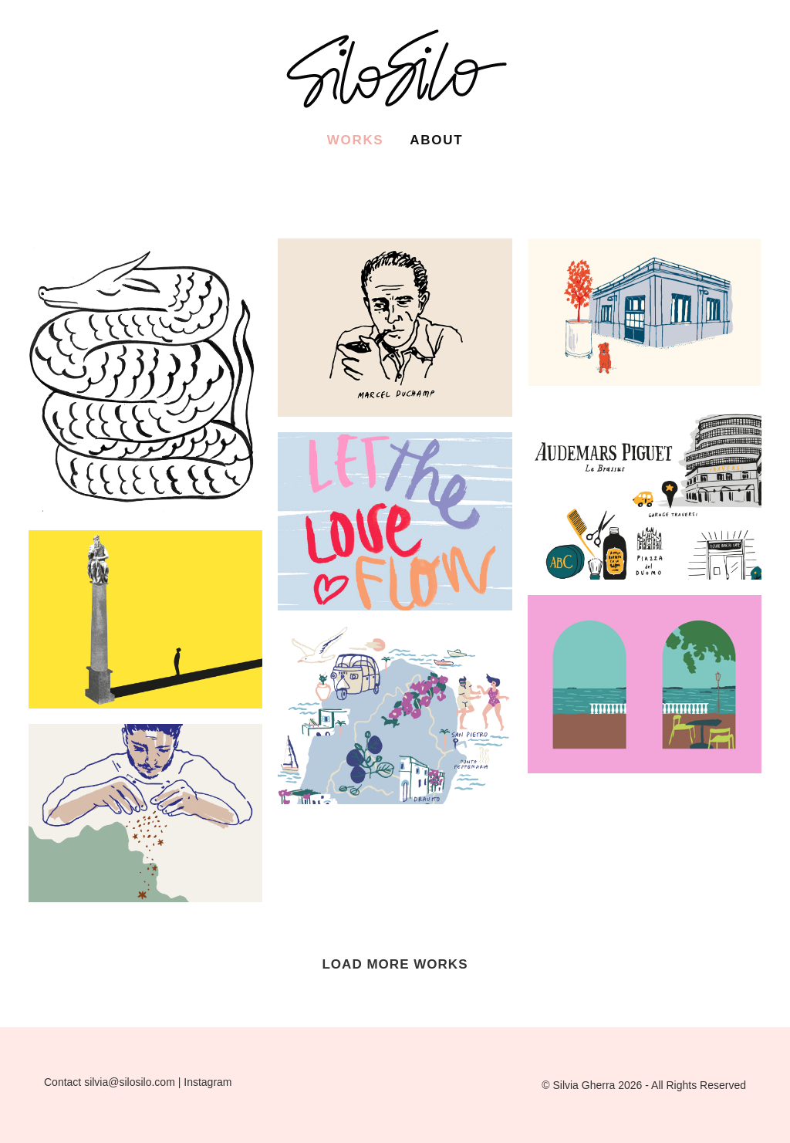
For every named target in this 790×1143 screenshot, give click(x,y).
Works (355, 140)
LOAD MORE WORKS (395, 964)
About (436, 140)
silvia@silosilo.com (129, 1082)
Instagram (207, 1082)
